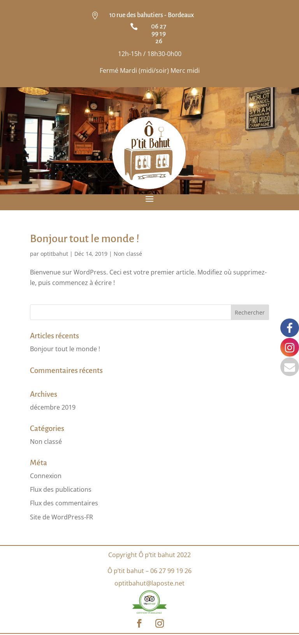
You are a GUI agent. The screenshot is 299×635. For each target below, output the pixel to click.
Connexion (46, 475)
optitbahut (54, 253)
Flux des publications (60, 489)
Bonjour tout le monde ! (84, 239)
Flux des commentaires (64, 503)
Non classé (128, 253)
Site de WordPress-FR (61, 517)
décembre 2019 (53, 407)
